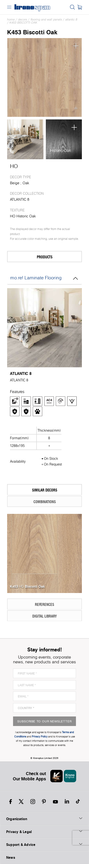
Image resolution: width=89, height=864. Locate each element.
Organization (44, 818)
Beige (14, 182)
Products (30, 257)
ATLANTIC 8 (71, 19)
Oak (26, 182)
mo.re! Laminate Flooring (44, 278)
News (10, 857)
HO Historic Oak (23, 216)
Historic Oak (60, 150)
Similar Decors (33, 490)
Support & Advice (44, 844)
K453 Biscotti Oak (23, 22)
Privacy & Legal (44, 831)
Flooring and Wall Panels (46, 19)
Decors (22, 19)
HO (14, 166)
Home (11, 19)
